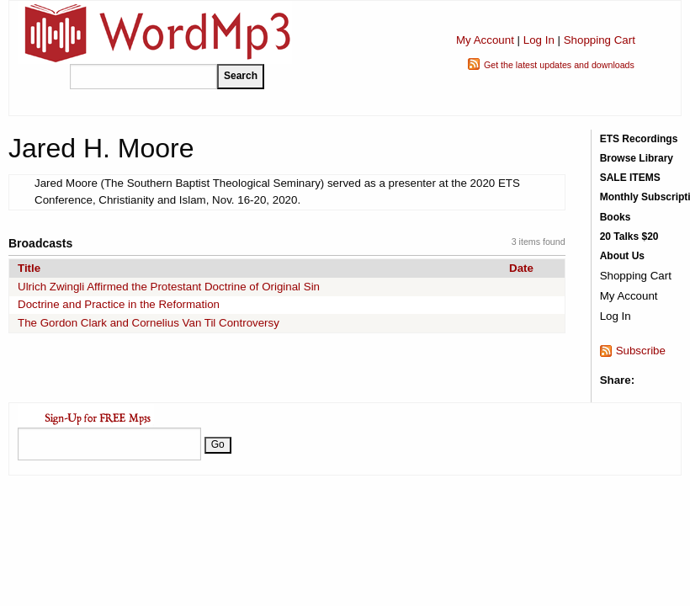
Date (521, 268)
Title (29, 268)
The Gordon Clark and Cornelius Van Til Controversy (148, 322)
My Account (485, 40)
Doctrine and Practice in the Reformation (119, 304)
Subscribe (641, 350)
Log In (539, 40)
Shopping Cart (599, 40)
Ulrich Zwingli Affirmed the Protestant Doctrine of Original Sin (169, 286)
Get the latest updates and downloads (559, 65)
